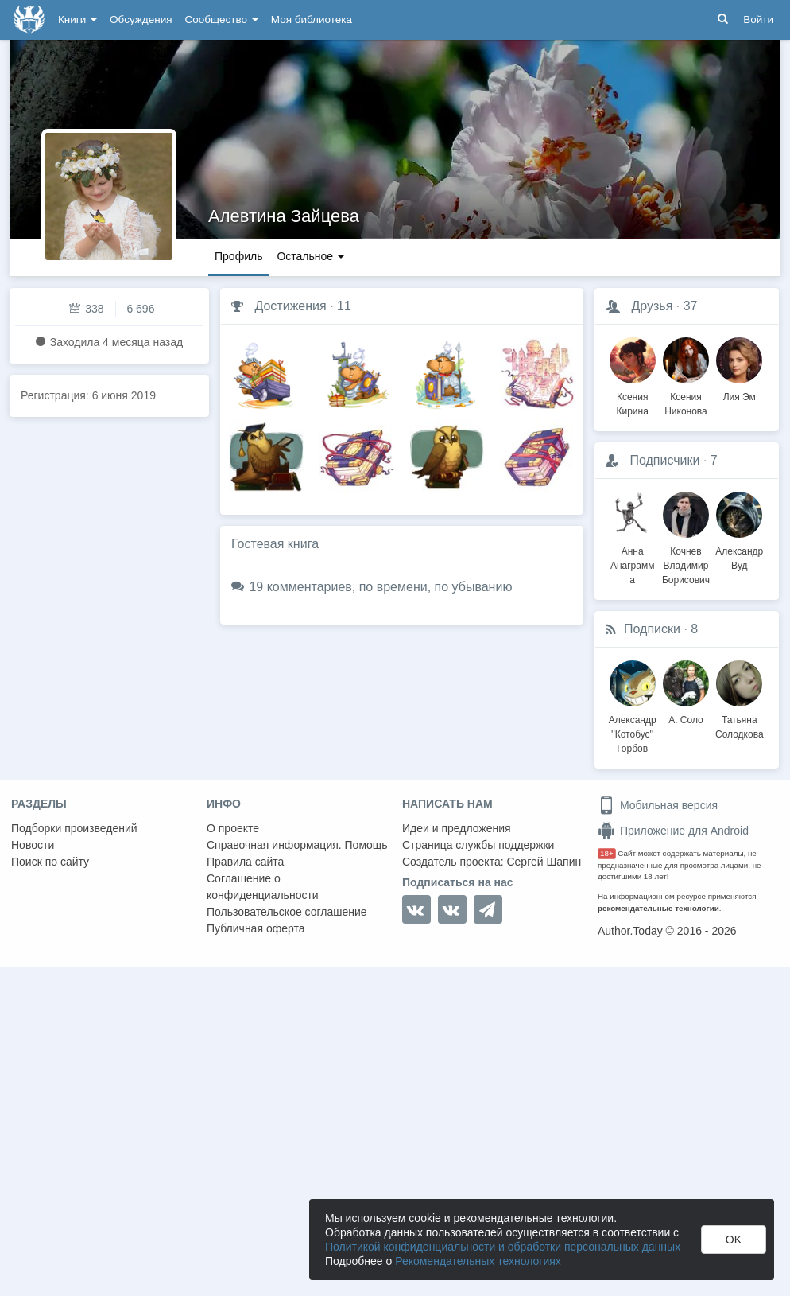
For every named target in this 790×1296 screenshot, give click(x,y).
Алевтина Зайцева (283, 216)
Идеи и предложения (456, 828)
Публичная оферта (256, 928)
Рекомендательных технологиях (478, 1261)
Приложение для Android (673, 830)
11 (344, 306)
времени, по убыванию (445, 587)
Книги (77, 19)
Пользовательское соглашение (287, 911)
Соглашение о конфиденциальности (263, 886)
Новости (32, 845)
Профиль (238, 256)
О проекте (233, 828)
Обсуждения (141, 19)
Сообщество (221, 19)
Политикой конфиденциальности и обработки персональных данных (502, 1246)
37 (691, 306)
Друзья (651, 306)
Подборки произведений (74, 828)
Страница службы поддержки (478, 845)
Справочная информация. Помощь (297, 845)
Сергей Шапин (543, 861)
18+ (607, 853)
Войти (758, 19)
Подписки (652, 629)
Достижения (290, 306)
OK (734, 1239)
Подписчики (664, 460)
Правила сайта (245, 861)
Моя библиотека (311, 19)
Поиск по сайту (50, 861)
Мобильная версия (658, 805)
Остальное (310, 256)
